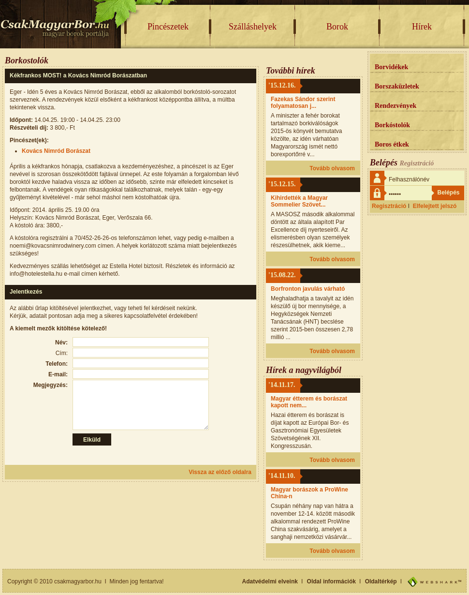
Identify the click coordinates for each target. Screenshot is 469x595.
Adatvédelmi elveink (270, 581)
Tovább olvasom (332, 168)
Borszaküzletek (397, 86)
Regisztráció (389, 206)
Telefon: (56, 363)
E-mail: (58, 374)
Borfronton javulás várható (308, 288)
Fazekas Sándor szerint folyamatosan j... (303, 102)
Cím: (62, 353)
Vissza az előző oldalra (220, 472)
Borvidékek (391, 67)
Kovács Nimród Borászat (56, 151)
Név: (61, 342)
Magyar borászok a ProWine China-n (309, 493)
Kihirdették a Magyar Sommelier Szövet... (299, 201)
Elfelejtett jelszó (435, 206)
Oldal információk (331, 581)
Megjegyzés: (50, 385)
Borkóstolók (392, 125)
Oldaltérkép (381, 581)
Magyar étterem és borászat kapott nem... (309, 402)
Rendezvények (395, 105)
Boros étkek (392, 144)
